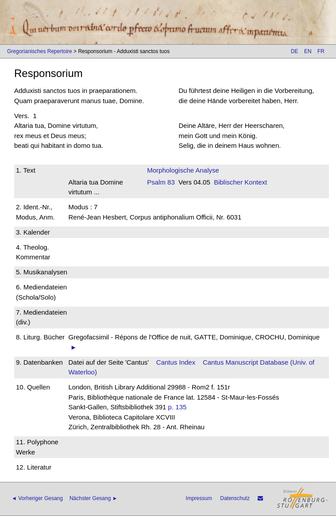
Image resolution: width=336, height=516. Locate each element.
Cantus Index (175, 362)
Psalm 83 (161, 182)
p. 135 (177, 407)
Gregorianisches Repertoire (39, 51)
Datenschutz (235, 498)
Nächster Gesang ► (94, 498)
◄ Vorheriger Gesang (37, 498)
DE (294, 51)
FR (320, 51)
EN (308, 51)
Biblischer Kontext (240, 182)
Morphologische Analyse (183, 170)
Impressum (199, 498)
